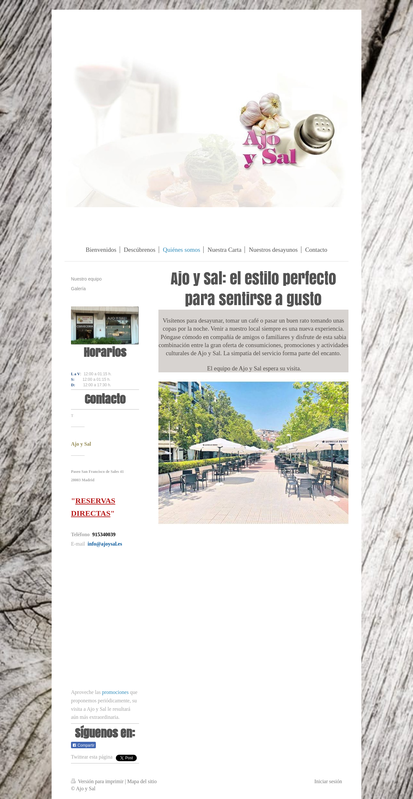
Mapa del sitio (142, 781)
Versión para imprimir (98, 781)
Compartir (83, 745)
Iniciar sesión (328, 781)
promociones (115, 692)
